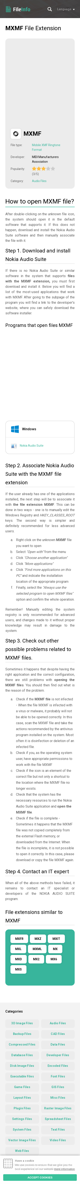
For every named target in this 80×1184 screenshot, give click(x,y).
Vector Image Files (22, 1140)
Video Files (58, 1140)
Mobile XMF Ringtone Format (46, 147)
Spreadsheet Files (58, 1119)
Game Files (22, 1087)
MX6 (54, 959)
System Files (22, 1129)
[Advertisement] (40, 84)
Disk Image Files (22, 1065)
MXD (18, 959)
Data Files (58, 1044)
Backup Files (22, 1034)
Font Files (58, 1076)
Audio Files (39, 181)
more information (64, 1169)
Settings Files (22, 1119)
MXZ (38, 938)
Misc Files (57, 1097)
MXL (18, 949)
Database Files (22, 1055)
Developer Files (58, 1055)
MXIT (56, 938)
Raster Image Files (57, 1108)
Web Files (22, 1151)
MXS (18, 969)
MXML (37, 949)
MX (55, 949)
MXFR (19, 938)
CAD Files (58, 1034)
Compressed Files (22, 1044)
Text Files (58, 1129)
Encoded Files (58, 1065)
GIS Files (57, 1087)
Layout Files (22, 1097)
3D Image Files (22, 1023)
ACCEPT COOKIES (40, 1177)
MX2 (36, 959)
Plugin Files (22, 1108)
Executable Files (22, 1076)
